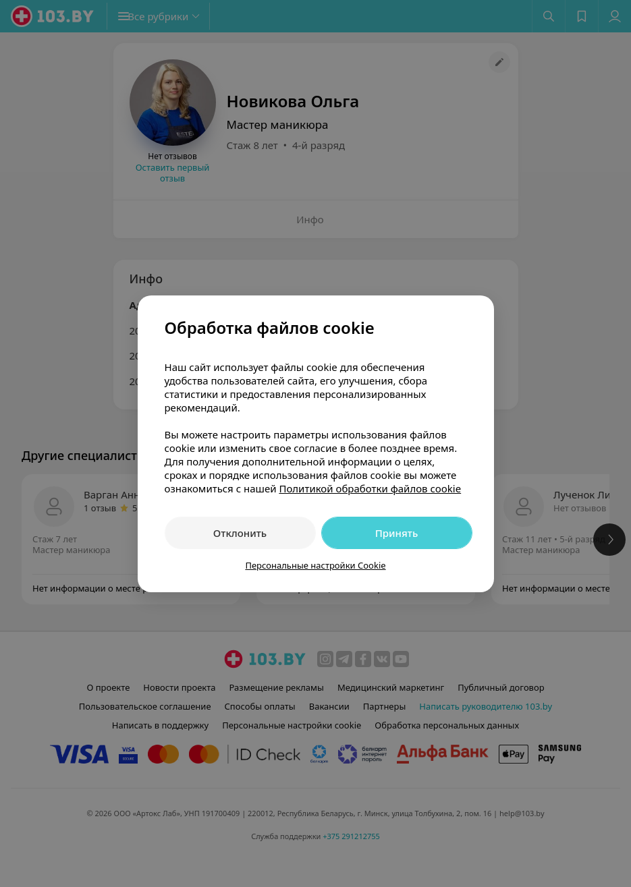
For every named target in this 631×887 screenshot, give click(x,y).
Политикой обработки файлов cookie (370, 488)
